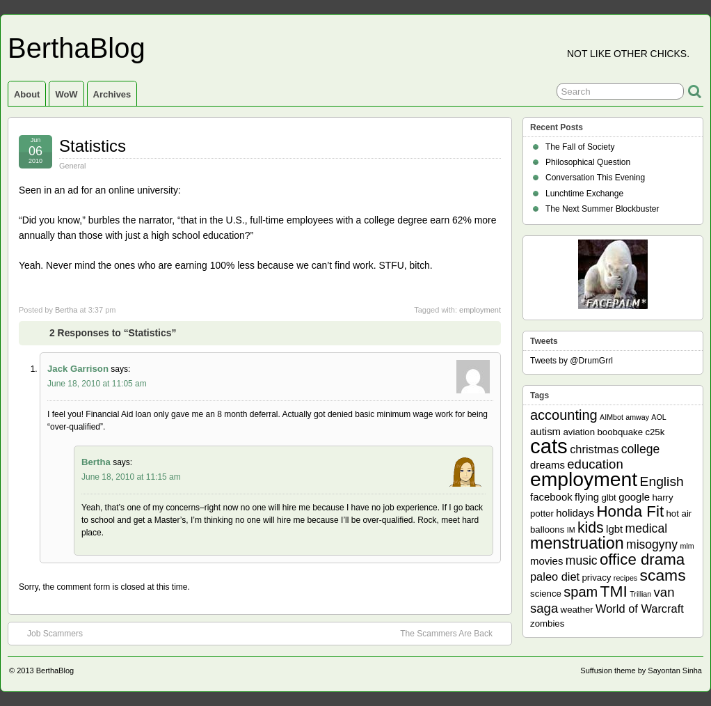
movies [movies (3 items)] (546, 561)
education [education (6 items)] (595, 464)
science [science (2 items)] (545, 593)
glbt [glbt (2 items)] (608, 497)
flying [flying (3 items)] (587, 497)
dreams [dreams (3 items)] (547, 465)
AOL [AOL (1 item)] (658, 417)
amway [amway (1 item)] (637, 417)
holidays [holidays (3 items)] (575, 513)
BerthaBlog (76, 48)
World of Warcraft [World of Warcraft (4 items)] (640, 608)
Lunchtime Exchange (584, 193)
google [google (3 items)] (634, 497)
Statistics (92, 145)
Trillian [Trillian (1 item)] (640, 594)
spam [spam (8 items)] (581, 591)
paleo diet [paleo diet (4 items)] (555, 576)
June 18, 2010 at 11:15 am (131, 477)
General (72, 166)
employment (480, 310)
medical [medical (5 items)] (646, 528)
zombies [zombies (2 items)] (547, 623)
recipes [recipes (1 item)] (625, 578)
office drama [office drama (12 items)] (642, 559)
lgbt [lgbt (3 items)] (614, 529)
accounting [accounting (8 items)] (564, 415)
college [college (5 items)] (640, 449)
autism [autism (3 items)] (545, 431)
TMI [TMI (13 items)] (614, 591)
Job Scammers (48, 632)
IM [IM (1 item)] (571, 530)
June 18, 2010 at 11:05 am (97, 384)
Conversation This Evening (595, 177)
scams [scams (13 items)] (663, 575)
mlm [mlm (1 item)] (687, 546)
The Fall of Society (579, 147)
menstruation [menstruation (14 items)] (577, 543)
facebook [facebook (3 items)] (551, 497)
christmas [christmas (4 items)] (594, 449)
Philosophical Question (587, 162)
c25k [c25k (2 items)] (654, 432)
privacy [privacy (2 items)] (597, 577)
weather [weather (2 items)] (577, 609)
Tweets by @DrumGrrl (571, 361)
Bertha (66, 310)
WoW (66, 94)
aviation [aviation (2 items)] (579, 432)
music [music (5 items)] (582, 560)
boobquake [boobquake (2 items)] (620, 432)
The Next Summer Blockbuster (602, 209)
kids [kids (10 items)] (590, 527)
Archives (112, 94)
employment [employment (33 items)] (583, 479)
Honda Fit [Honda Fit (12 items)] (630, 511)
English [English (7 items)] (662, 481)
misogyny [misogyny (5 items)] (652, 544)
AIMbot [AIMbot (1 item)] (611, 417)
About (27, 94)
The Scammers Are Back (453, 632)
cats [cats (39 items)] (549, 445)
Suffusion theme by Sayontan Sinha (641, 670)
